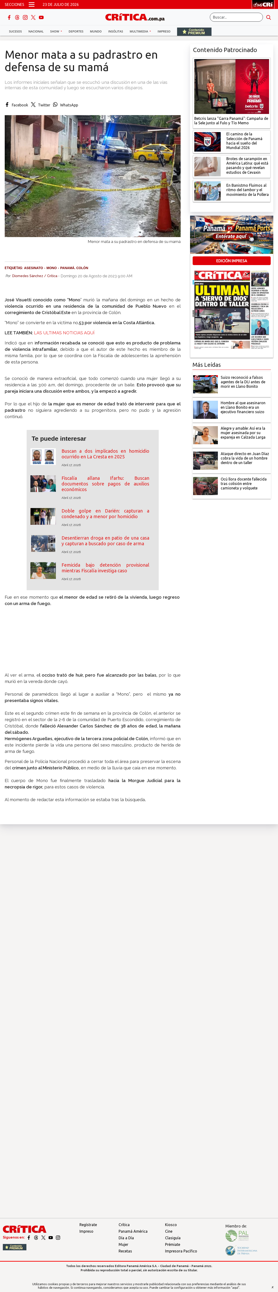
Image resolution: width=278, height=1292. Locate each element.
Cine (168, 1231)
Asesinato (33, 268)
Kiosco (171, 1225)
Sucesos (15, 31)
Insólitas (115, 31)
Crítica (124, 1225)
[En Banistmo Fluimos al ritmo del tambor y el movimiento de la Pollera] (207, 190)
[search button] (268, 17)
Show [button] (55, 31)
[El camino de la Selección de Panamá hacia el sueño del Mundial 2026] (207, 141)
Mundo (96, 31)
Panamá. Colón (74, 268)
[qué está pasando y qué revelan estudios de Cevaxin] (207, 166)
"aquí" (235, 1287)
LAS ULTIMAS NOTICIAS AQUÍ (64, 332)
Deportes (76, 31)
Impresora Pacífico (181, 1251)
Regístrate (88, 1225)
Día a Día (126, 1238)
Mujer (123, 1244)
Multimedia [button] (139, 31)
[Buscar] (236, 17)
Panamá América (133, 1231)
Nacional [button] (36, 31)
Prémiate (172, 1244)
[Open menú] (31, 4)
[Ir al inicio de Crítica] (137, 16)
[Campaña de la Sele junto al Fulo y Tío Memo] (231, 86)
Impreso (164, 31)
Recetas (125, 1251)
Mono (51, 268)
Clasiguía (173, 1238)
